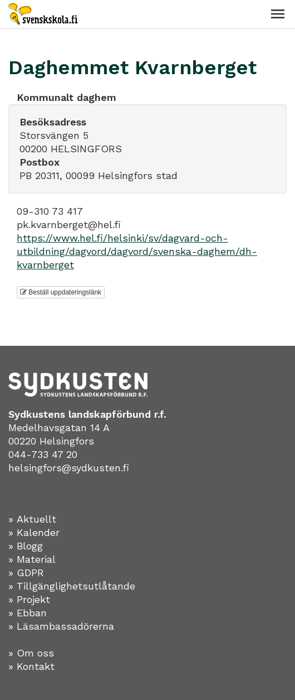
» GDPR (26, 572)
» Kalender (34, 532)
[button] (278, 14)
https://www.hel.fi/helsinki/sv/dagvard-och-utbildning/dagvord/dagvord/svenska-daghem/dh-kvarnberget (137, 251)
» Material (32, 559)
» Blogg (25, 546)
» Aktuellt (32, 519)
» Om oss (31, 653)
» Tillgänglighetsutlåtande (71, 586)
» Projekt (29, 599)
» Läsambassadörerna (61, 626)
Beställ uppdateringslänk (60, 292)
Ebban (32, 613)
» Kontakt (31, 666)
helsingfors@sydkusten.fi (68, 468)
